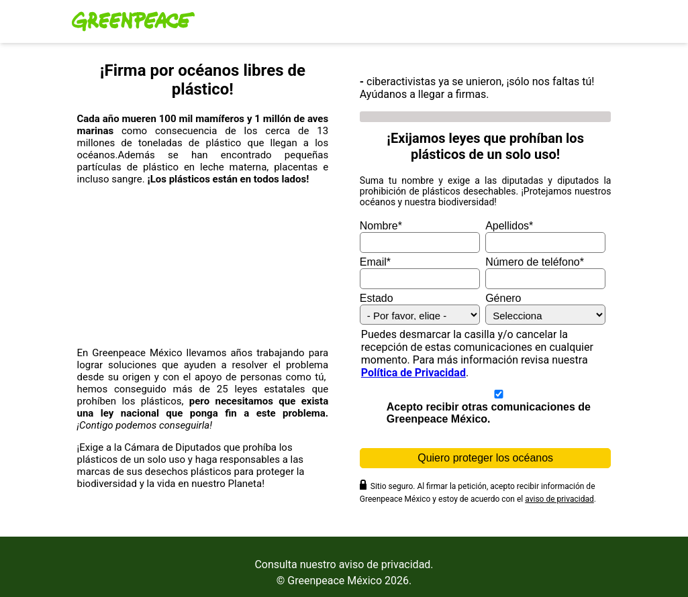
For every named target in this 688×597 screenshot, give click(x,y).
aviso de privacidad (559, 499)
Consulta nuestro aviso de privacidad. (343, 564)
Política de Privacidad (413, 372)
